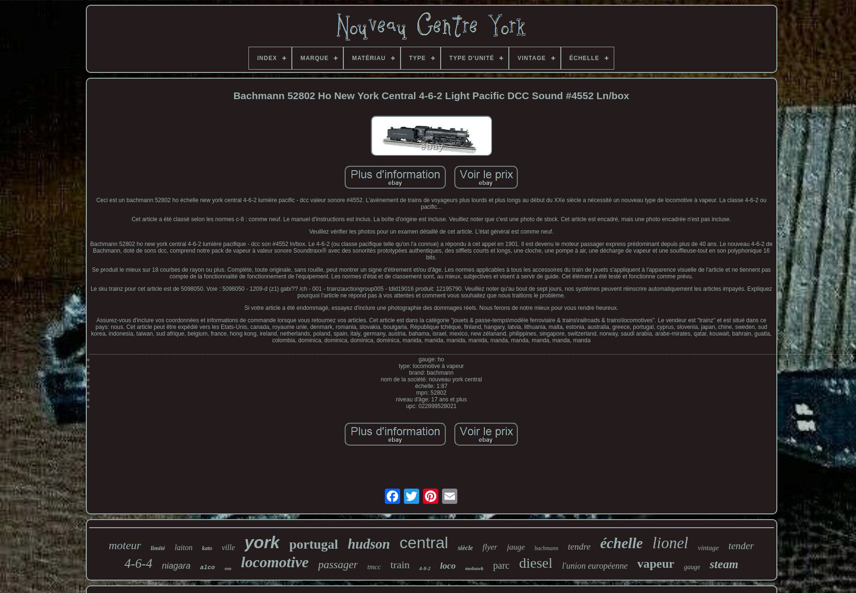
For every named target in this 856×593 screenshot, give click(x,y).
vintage (708, 548)
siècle (465, 548)
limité (158, 548)
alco (207, 567)
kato (207, 548)
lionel (670, 543)
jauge (516, 547)
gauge (692, 567)
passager (338, 565)
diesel (536, 563)
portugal (313, 544)
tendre (579, 547)
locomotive (275, 562)
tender (741, 546)
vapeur (655, 564)
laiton (183, 547)
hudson (369, 544)
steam (724, 564)
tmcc (374, 567)
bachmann (546, 548)
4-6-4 (138, 563)
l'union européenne (595, 566)
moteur (125, 545)
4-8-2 (425, 568)
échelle (621, 543)
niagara (176, 566)
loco (448, 566)
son (228, 568)
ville (228, 547)
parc (501, 565)
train (400, 565)
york (262, 542)
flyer (490, 547)
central (424, 542)
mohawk (474, 568)
